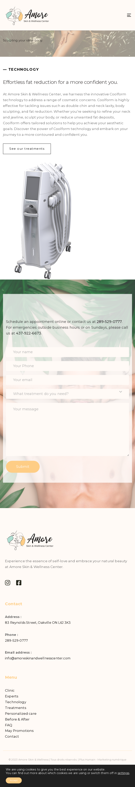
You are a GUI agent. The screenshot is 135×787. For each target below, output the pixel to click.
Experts (11, 696)
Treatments (15, 708)
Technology (15, 702)
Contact (12, 736)
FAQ (8, 725)
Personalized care (20, 714)
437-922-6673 (28, 333)
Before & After (17, 719)
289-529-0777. (109, 322)
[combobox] (67, 394)
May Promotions (19, 731)
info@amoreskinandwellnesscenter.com (37, 658)
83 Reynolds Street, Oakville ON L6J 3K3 (38, 623)
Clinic (10, 690)
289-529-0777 (16, 640)
